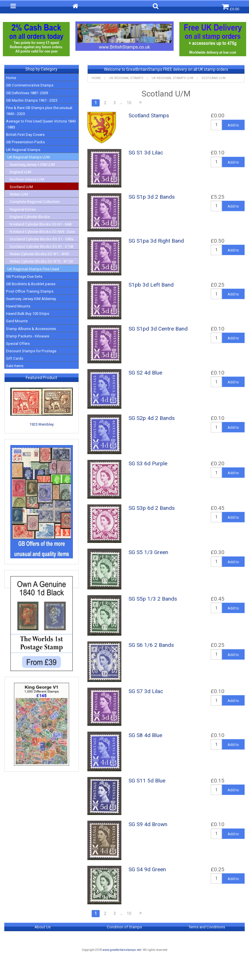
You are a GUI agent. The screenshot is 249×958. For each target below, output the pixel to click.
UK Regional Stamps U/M (28, 157)
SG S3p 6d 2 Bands (151, 508)
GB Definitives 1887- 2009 (27, 93)
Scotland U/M (21, 187)
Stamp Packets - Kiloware (27, 336)
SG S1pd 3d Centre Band (158, 329)
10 (129, 102)
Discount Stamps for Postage (31, 351)
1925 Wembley (41, 424)
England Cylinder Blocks (30, 217)
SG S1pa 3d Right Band (156, 241)
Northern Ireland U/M (27, 179)
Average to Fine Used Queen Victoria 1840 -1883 (41, 124)
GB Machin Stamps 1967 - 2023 (31, 100)
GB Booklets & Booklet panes (30, 284)
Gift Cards (14, 358)
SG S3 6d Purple (147, 463)
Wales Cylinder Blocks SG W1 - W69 (39, 254)
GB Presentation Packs (25, 142)
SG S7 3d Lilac (145, 691)
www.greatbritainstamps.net (122, 949)
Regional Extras (23, 209)
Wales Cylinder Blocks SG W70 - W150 (41, 261)
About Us (43, 927)
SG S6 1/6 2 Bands (151, 645)
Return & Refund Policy (124, 939)
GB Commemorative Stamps (29, 85)
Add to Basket (233, 126)
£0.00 (230, 7)
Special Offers (18, 343)
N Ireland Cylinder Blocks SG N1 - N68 (40, 224)
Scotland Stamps (148, 115)
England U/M (20, 172)
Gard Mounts (17, 321)
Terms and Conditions (206, 927)
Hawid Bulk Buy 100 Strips (27, 313)
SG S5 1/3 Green (148, 552)
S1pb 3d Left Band (151, 285)
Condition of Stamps (124, 927)
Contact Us (206, 939)
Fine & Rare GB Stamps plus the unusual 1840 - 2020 (39, 111)
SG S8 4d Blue (145, 735)
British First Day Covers (25, 134)
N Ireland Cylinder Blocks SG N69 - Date (42, 232)
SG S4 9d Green (147, 869)
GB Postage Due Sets (24, 276)
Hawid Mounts (18, 306)
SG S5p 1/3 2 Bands (152, 599)
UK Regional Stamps (23, 150)
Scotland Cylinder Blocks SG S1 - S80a (41, 239)
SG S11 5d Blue (146, 781)
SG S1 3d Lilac (145, 153)
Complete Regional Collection (35, 202)
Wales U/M (19, 194)
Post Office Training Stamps (29, 291)
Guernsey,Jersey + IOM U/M (32, 164)
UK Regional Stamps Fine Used (33, 269)
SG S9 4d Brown (147, 824)
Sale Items (14, 366)
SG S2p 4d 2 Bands (151, 418)
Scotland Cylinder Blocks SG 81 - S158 (41, 246)
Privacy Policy (42, 939)
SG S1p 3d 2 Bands (151, 197)
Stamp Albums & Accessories (31, 329)
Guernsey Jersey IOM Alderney (31, 299)
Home (11, 78)
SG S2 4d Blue (145, 373)
